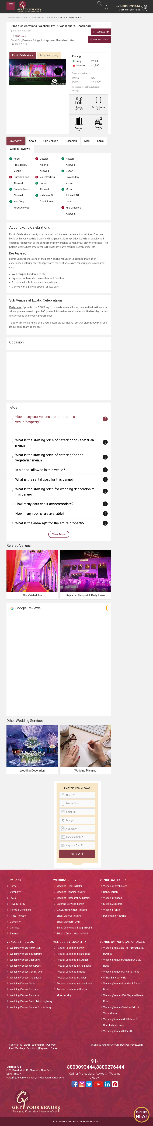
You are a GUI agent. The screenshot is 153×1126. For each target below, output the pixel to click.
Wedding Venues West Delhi (25, 965)
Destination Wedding (114, 915)
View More (58, 534)
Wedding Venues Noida (22, 983)
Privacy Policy (17, 903)
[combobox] (77, 820)
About (32, 141)
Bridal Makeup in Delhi (69, 915)
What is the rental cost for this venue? (44, 479)
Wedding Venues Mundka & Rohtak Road (122, 986)
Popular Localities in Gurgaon (73, 959)
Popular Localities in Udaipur (72, 989)
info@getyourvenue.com (50, 1077)
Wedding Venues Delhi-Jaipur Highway (31, 1001)
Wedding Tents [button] (111, 909)
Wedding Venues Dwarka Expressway (30, 1007)
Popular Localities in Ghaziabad (74, 965)
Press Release (18, 915)
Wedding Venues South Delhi (26, 953)
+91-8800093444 (128, 6)
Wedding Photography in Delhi (73, 898)
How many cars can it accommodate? (44, 504)
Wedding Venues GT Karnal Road (121, 971)
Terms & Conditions (21, 909)
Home (13, 886)
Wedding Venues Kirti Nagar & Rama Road (123, 998)
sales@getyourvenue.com (20, 1077)
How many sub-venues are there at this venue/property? (45, 419)
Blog (26, 1044)
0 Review (19, 36)
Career (54, 1048)
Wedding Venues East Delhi (25, 959)
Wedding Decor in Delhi (69, 886)
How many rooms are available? (39, 513)
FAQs (100, 141)
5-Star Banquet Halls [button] (114, 977)
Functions (32, 1048)
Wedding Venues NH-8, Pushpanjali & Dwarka (123, 950)
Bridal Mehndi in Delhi (68, 921)
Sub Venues (50, 141)
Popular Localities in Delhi (71, 947)
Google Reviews (20, 148)
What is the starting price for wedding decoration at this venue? (55, 491)
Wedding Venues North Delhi (25, 947)
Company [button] (15, 892)
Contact (14, 927)
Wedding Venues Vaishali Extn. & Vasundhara (121, 1010)
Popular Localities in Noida (71, 971)
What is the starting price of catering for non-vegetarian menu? (50, 457)
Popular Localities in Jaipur (71, 977)
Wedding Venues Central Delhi (26, 971)
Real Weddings (17, 1048)
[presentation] (17, 71)
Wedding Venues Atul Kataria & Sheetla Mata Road (120, 1022)
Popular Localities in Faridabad (73, 953)
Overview (16, 141)
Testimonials (37, 1044)
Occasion (71, 141)
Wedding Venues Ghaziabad (25, 977)
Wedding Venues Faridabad (25, 995)
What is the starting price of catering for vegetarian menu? (54, 442)
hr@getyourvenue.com (130, 1044)
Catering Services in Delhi (71, 903)
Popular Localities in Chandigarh (74, 983)
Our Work (51, 1044)
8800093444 (101, 32)
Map (87, 141)
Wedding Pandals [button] (112, 898)
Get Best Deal (99, 39)
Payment (44, 1048)
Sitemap (14, 933)
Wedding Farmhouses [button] (115, 886)
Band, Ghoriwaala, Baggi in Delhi (74, 927)
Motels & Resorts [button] (112, 903)
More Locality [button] (64, 995)
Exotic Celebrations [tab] (22, 55)
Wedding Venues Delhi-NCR (118, 1031)
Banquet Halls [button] (111, 892)
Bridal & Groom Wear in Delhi (72, 933)
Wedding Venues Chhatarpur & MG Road (122, 962)
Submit (77, 854)
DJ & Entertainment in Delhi (72, 909)
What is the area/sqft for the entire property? (49, 523)
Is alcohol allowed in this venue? (40, 470)
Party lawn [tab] (49, 55)
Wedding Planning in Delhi (71, 892)
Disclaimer (16, 921)
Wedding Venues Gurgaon (24, 989)
